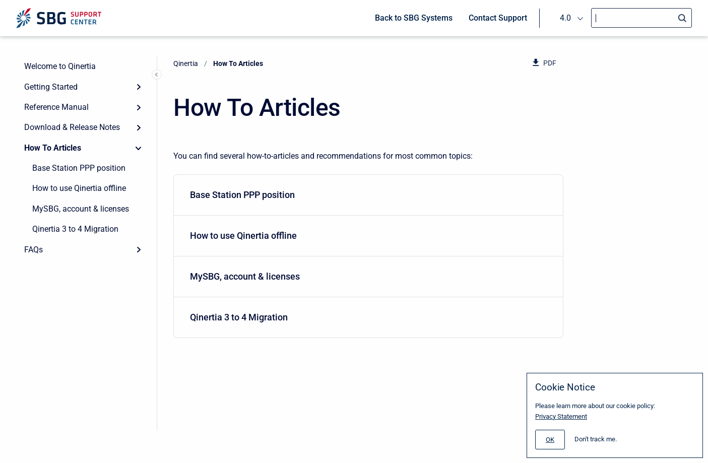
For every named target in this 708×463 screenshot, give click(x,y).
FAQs (33, 249)
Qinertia (185, 63)
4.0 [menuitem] (565, 18)
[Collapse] (138, 148)
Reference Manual (56, 107)
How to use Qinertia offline (79, 188)
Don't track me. (595, 439)
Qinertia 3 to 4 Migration (75, 229)
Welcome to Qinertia (60, 66)
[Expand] (138, 87)
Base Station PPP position (78, 168)
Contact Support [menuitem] (498, 18)
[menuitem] (368, 195)
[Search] (641, 18)
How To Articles (52, 148)
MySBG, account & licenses (80, 209)
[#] (550, 439)
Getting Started (51, 87)
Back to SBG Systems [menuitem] (414, 18)
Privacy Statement (561, 416)
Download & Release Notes (72, 127)
